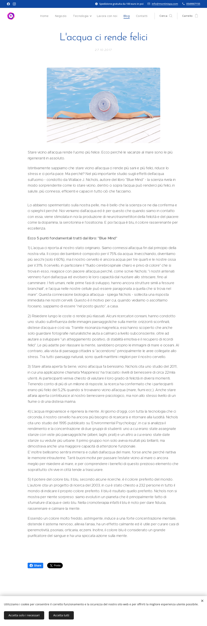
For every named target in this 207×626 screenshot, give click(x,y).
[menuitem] (47, 16)
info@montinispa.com (165, 4)
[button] (166, 16)
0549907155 (193, 4)
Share (35, 565)
